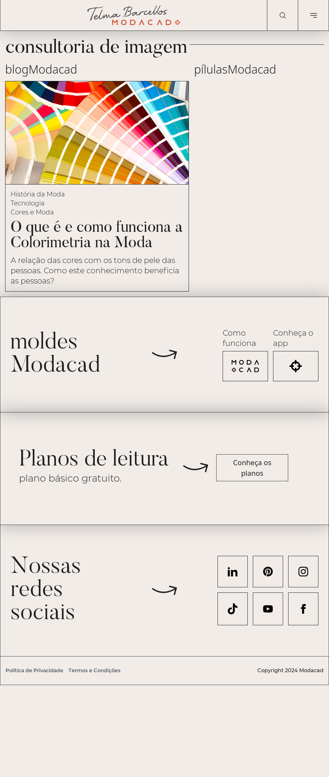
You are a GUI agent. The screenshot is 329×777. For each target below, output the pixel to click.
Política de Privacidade (34, 670)
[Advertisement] (164, 730)
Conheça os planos (252, 467)
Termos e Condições (94, 670)
